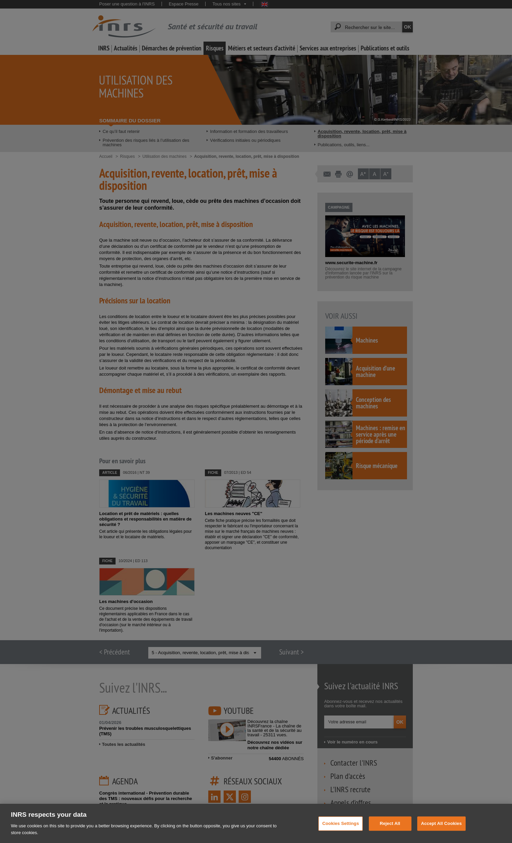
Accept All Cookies (441, 830)
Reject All (390, 830)
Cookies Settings (340, 830)
